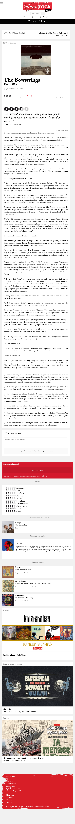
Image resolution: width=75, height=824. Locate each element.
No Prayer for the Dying (24, 598)
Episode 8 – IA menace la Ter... (14, 761)
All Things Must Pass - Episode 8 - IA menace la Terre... (24, 758)
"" (43, 548)
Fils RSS (9, 802)
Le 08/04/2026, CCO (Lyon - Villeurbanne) (19, 712)
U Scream (18, 543)
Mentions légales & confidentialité (19, 791)
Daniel (6, 124)
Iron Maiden (20, 595)
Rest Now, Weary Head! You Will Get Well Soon (33, 584)
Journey (18, 567)
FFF (16, 541)
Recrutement (11, 783)
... (3, 657)
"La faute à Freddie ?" (21, 601)
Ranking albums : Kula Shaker (14, 655)
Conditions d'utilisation (15, 788)
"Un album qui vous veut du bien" (25, 587)
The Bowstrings (22, 80)
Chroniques (27, 17)
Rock (16, 528)
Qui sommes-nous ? (13, 779)
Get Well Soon (20, 581)
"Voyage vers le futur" (21, 573)
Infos (43, 17)
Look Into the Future (23, 569)
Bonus (49, 17)
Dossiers (37, 17)
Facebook (9, 797)
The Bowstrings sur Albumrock (37, 518)
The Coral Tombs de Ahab (15, 33)
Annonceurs (10, 786)
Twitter (9, 800)
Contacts (9, 781)
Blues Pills (7, 709)
